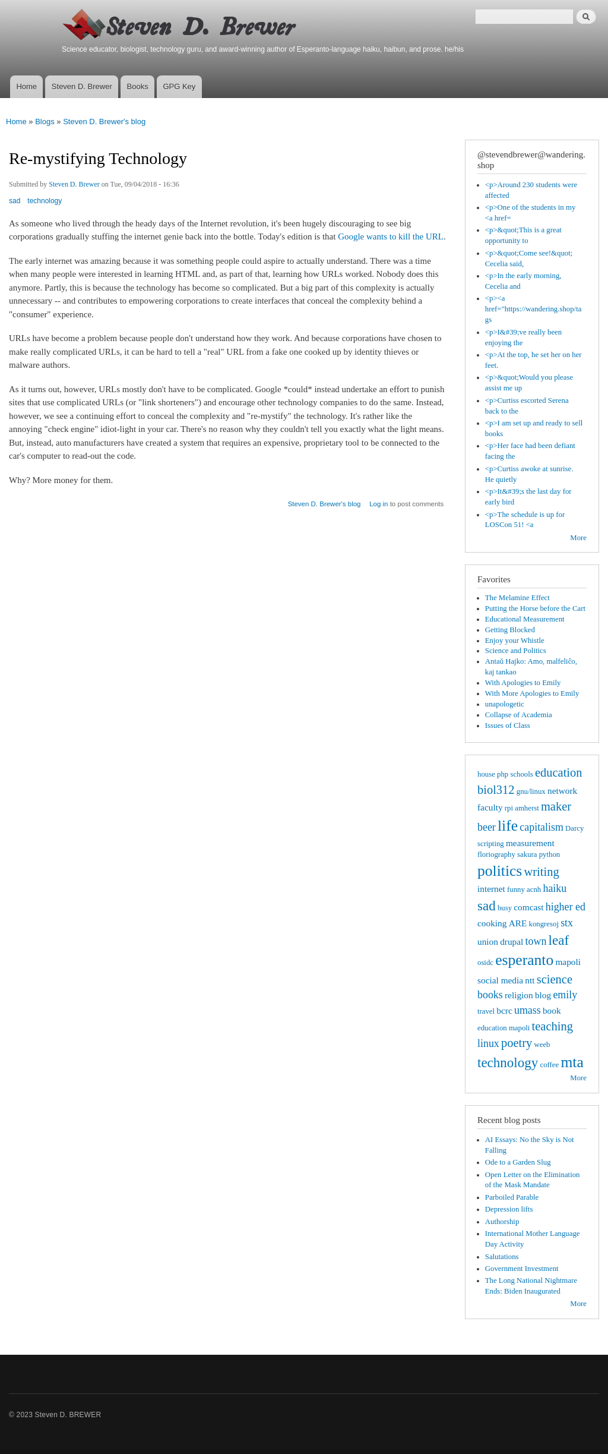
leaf (559, 940)
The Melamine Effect (517, 598)
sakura (527, 854)
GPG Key (179, 86)
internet (491, 889)
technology (44, 201)
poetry (516, 1042)
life (508, 825)
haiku (554, 888)
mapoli (568, 962)
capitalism (541, 827)
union (487, 941)
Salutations (502, 1257)
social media (500, 980)
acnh (534, 889)
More (578, 538)
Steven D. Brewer (82, 86)
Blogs (45, 121)
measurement (530, 843)
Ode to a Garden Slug (518, 1162)
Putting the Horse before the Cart (535, 608)
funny (516, 889)
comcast (528, 907)
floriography (496, 854)
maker (556, 806)
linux (488, 1043)
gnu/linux (531, 791)
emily (565, 995)
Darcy (574, 828)
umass (527, 1010)
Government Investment (522, 1268)
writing (541, 871)
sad (14, 201)
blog (543, 995)
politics (499, 870)
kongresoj (544, 924)
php (502, 774)
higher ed (565, 907)
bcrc (504, 1010)
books (490, 995)
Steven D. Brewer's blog (104, 121)
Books (137, 86)
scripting (490, 844)
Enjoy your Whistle (514, 640)
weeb (542, 1044)
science (554, 979)
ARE (518, 923)
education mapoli (503, 1028)
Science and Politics (515, 650)
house (486, 774)
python (549, 854)
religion (519, 995)
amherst (527, 808)
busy (505, 908)
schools (521, 774)
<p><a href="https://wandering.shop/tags (533, 309)
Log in (378, 503)
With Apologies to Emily (523, 683)
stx (566, 923)
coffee (549, 1065)
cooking (491, 923)
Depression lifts (509, 1209)
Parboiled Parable (512, 1197)
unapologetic (504, 704)
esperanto (524, 960)
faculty (490, 807)
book (552, 1010)
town (536, 941)
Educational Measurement (525, 619)
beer (486, 827)
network (562, 791)
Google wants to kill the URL (391, 236)
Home (26, 86)
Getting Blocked (510, 630)
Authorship (502, 1222)
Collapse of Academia (518, 715)
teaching (552, 1026)
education (558, 772)
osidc (485, 962)
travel (486, 1011)
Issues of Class (507, 725)
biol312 (496, 789)
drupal (511, 941)
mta (571, 1062)
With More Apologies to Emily (532, 693)
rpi (509, 808)
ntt (529, 980)
